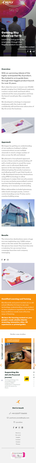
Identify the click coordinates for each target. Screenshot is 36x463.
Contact (18, 439)
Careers (18, 442)
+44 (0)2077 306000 (19, 413)
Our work (18, 435)
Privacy (18, 444)
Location (19, 422)
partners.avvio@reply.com (19, 418)
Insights (18, 437)
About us (18, 433)
